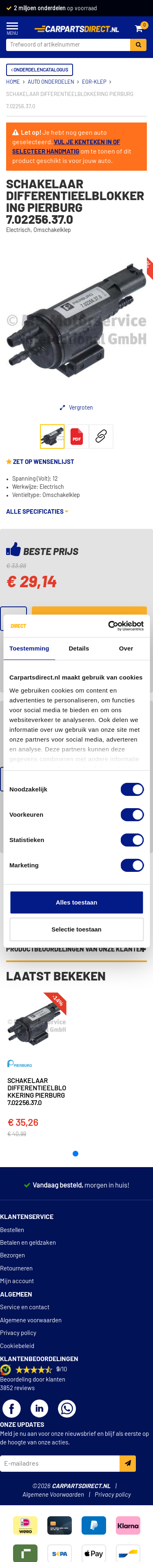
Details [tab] (79, 648)
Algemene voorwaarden (31, 1320)
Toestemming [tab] (29, 648)
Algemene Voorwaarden (53, 1495)
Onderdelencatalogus (39, 69)
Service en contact (24, 1307)
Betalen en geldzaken (28, 1243)
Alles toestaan (77, 902)
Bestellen (12, 1230)
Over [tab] (126, 648)
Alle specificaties (37, 512)
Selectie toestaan (76, 929)
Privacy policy (18, 1333)
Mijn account (17, 1281)
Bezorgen (12, 1255)
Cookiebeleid (17, 1346)
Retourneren (16, 1269)
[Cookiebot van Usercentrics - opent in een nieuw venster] (109, 626)
